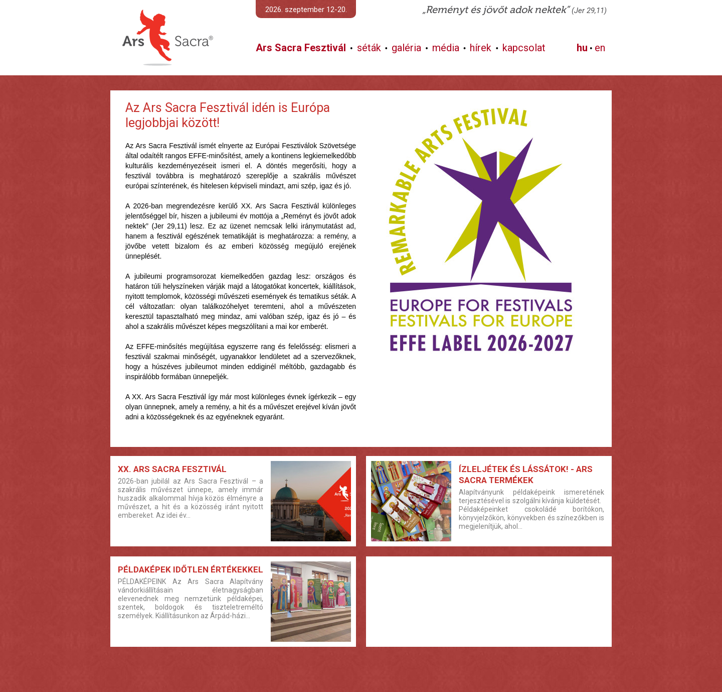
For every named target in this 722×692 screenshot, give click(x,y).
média (445, 48)
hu (582, 48)
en (600, 48)
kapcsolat (524, 48)
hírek (480, 48)
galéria (406, 48)
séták (369, 48)
